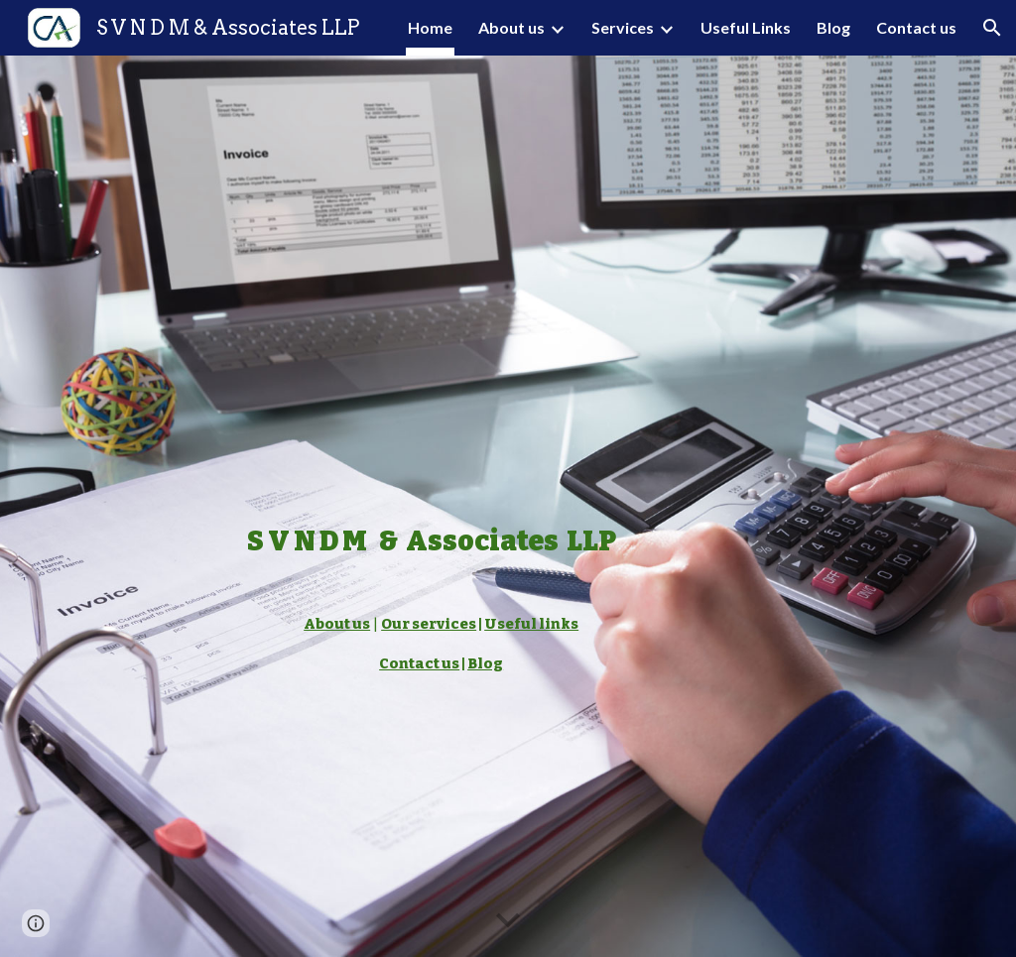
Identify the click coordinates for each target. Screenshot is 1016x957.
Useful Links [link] (745, 27)
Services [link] (622, 27)
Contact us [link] (916, 27)
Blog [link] (833, 27)
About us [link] (511, 27)
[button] (992, 28)
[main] (431, 506)
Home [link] (430, 27)
